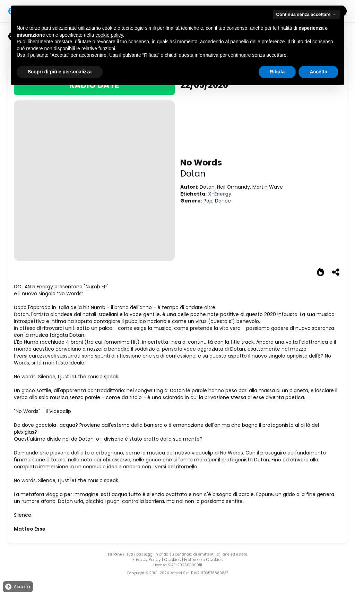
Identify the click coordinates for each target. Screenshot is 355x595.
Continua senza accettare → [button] (306, 14)
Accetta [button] (318, 71)
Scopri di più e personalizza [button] (60, 71)
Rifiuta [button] (277, 71)
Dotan (193, 173)
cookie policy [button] (109, 35)
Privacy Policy (146, 559)
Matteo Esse (29, 528)
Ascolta (17, 587)
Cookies (172, 559)
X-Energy (219, 193)
